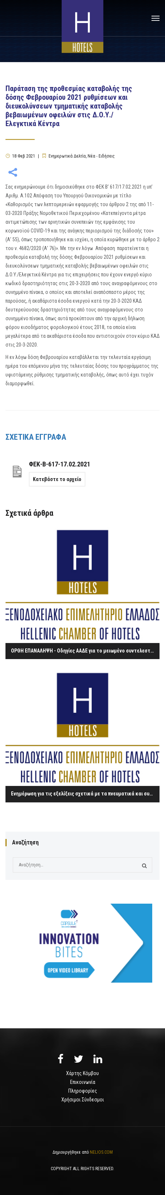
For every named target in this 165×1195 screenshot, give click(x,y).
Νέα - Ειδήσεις (101, 156)
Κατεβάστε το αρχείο (57, 479)
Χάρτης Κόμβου (82, 1073)
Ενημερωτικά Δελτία (67, 156)
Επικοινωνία (82, 1082)
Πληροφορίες (82, 1091)
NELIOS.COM (101, 1152)
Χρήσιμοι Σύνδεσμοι (82, 1100)
